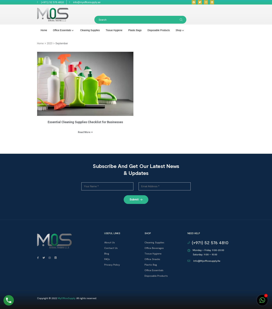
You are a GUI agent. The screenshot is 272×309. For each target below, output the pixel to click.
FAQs (107, 259)
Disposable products (156, 275)
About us (109, 242)
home (40, 43)
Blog (106, 253)
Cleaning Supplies (154, 242)
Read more (85, 132)
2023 (49, 43)
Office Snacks (152, 259)
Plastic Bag (150, 264)
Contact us (111, 247)
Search (181, 20)
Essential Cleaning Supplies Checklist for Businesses (85, 122)
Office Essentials (153, 270)
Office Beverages (154, 247)
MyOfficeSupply (66, 298)
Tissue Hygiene (153, 253)
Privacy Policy (112, 264)
